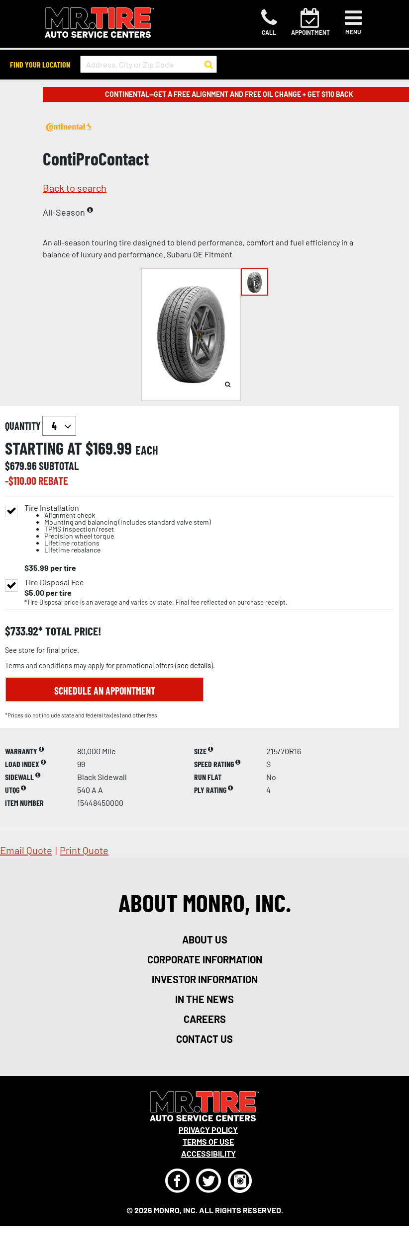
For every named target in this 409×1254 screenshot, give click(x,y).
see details (194, 665)
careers (205, 1019)
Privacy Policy (208, 1129)
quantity (40, 426)
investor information (205, 979)
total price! (72, 631)
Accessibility (208, 1153)
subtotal (59, 465)
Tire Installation (117, 529)
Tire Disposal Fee (54, 582)
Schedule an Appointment (104, 691)
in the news (204, 999)
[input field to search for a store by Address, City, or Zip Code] (148, 64)
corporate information (204, 959)
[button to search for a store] (209, 64)
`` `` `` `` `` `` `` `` (59, 426)
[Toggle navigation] (353, 22)
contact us (204, 1039)
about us (204, 939)
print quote (84, 850)
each (146, 450)
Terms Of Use (208, 1141)
